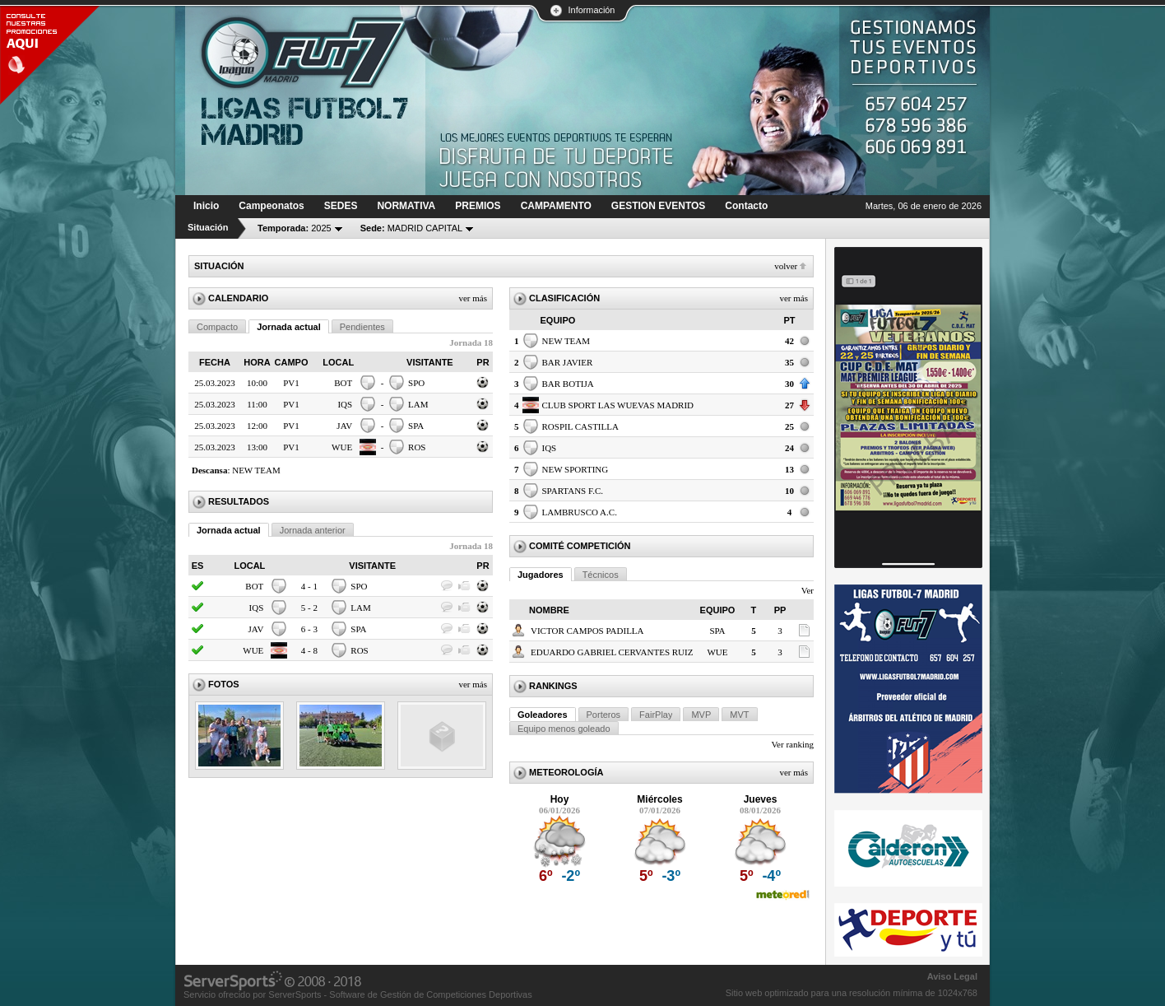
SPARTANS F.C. (573, 491)
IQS (344, 404)
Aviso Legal (952, 976)
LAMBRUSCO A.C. (579, 512)
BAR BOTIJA (568, 384)
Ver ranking (792, 744)
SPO (416, 383)
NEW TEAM (256, 470)
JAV (344, 426)
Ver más (472, 298)
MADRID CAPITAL (411, 228)
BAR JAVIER (567, 362)
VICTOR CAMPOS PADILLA (587, 631)
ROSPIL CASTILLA (580, 426)
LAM (418, 404)
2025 (295, 228)
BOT (343, 383)
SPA (416, 426)
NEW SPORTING (575, 469)
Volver (785, 266)
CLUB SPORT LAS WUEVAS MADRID (618, 405)
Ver (807, 590)
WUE (342, 447)
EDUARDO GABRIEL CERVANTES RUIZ (612, 652)
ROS (416, 447)
